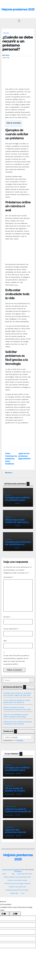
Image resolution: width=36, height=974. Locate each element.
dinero (7, 55)
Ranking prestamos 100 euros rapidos (17, 890)
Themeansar (18, 871)
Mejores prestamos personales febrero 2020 (17, 877)
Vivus (22, 893)
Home (4, 873)
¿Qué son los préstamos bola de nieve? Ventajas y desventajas (15, 833)
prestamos (6, 33)
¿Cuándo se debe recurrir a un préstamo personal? (17, 43)
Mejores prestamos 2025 (18, 9)
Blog (13, 873)
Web (5, 641)
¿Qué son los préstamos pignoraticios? (24, 456)
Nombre (7, 617)
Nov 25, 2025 (9, 773)
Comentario (8, 577)
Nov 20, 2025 (9, 794)
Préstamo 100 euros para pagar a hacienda (17, 883)
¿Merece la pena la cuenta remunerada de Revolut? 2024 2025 (18, 811)
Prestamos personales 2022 (17, 886)
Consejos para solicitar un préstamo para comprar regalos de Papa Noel (17, 501)
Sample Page (14, 893)
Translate (18, 740)
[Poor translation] (15, 914)
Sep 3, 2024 (9, 815)
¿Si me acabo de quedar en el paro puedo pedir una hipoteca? (15, 792)
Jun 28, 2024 (9, 835)
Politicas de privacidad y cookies (17, 880)
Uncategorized (9, 785)
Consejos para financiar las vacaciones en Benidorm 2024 (18, 544)
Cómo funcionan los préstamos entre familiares (11, 458)
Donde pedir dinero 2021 (24, 873)
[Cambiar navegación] (19, 20)
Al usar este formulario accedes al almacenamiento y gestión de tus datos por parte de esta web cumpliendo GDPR (16, 660)
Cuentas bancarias (10, 806)
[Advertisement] (18, 76)
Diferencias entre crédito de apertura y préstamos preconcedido (17, 523)
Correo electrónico (11, 629)
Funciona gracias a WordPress (11, 869)
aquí (16, 285)
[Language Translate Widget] (18, 737)
